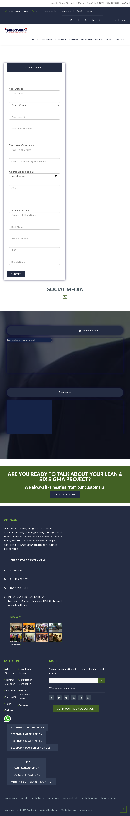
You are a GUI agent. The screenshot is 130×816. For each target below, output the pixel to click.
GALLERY (10, 690)
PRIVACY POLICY (86, 810)
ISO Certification (26, 774)
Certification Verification (25, 681)
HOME (35, 39)
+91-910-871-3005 (63, 11)
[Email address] (73, 680)
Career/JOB (11, 697)
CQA (26, 761)
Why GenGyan (10, 671)
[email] (34, 117)
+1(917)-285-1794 (18, 587)
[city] (34, 188)
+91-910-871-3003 (45, 11)
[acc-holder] (34, 215)
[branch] (34, 262)
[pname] (34, 93)
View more (15, 644)
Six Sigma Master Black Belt (32, 747)
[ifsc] (34, 250)
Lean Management (26, 768)
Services (86, 39)
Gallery (73, 39)
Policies (9, 710)
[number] (34, 128)
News (123, 20)
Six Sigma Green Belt (26, 734)
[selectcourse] (34, 105)
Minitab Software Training (32, 781)
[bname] (34, 227)
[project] (34, 176)
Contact (119, 39)
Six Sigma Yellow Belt (27, 727)
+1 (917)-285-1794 (83, 11)
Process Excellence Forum (24, 694)
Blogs (98, 39)
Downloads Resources (25, 671)
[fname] (34, 149)
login (114, 20)
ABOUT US (47, 39)
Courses (60, 39)
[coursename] (34, 161)
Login (108, 39)
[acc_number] (34, 238)
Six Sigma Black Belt (26, 740)
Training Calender (10, 681)
